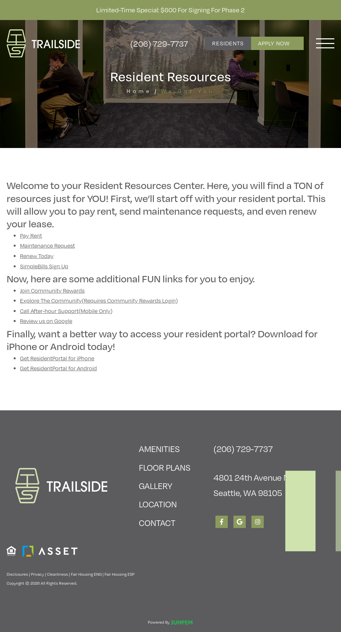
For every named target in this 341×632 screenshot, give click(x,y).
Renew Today (37, 256)
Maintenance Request (47, 245)
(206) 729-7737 (159, 43)
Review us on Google (46, 321)
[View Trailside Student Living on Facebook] (221, 522)
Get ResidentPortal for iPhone (57, 358)
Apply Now (277, 43)
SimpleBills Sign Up (44, 266)
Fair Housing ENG (86, 574)
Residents (228, 43)
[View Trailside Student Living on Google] (239, 522)
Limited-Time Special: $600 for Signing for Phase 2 (170, 9)
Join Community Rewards (52, 290)
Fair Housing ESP (120, 574)
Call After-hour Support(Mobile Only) (66, 311)
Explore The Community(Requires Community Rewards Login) (99, 300)
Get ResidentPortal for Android (58, 368)
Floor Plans (164, 467)
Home (139, 90)
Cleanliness (57, 574)
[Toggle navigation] (325, 43)
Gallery (155, 485)
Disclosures (17, 574)
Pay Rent (31, 235)
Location (158, 504)
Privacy (37, 574)
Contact (157, 522)
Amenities (159, 448)
